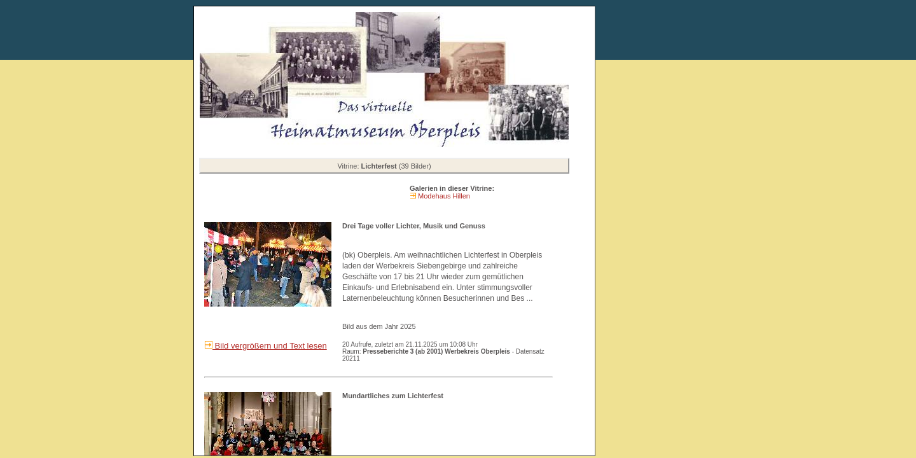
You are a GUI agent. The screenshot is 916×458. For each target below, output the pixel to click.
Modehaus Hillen (443, 196)
